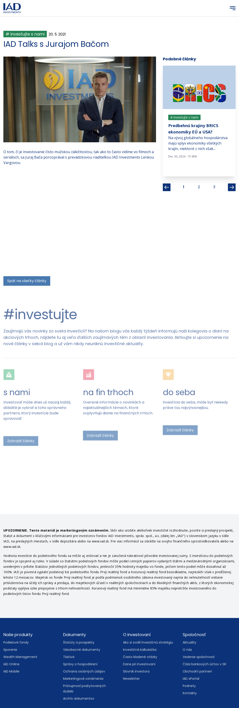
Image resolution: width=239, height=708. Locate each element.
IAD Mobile (11, 671)
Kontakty (190, 693)
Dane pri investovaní (139, 664)
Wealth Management (20, 657)
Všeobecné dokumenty (81, 649)
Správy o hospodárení (80, 664)
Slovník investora (136, 671)
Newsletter (131, 678)
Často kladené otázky (140, 657)
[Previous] (166, 187)
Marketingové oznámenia (83, 678)
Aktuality (189, 642)
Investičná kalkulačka (139, 649)
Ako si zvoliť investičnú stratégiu (148, 642)
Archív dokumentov (78, 698)
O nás (187, 649)
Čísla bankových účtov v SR (204, 664)
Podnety (189, 686)
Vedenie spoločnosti (199, 657)
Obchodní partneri (197, 671)
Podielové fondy (16, 642)
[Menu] (233, 8)
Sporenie (10, 649)
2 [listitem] (199, 187)
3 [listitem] (214, 187)
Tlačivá (68, 657)
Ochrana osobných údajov (84, 671)
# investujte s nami (25, 34)
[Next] (232, 187)
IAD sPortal (191, 678)
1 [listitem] (183, 187)
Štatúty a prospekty (78, 642)
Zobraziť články (20, 349)
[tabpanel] (199, 115)
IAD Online (11, 664)
